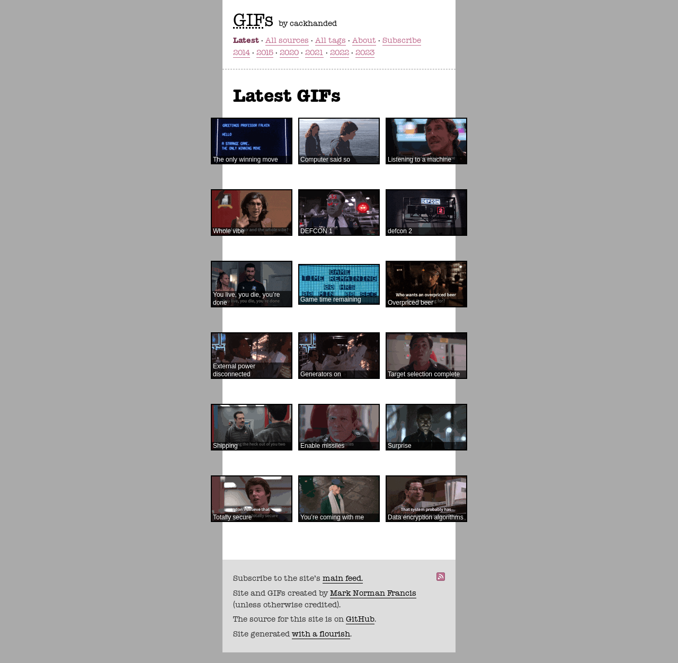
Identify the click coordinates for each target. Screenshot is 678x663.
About (364, 40)
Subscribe (401, 40)
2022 (339, 52)
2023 (364, 52)
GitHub (360, 619)
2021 (314, 52)
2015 (264, 52)
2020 (289, 52)
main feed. (343, 578)
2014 (241, 52)
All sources (287, 40)
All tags (330, 40)
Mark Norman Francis (373, 593)
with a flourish (321, 634)
